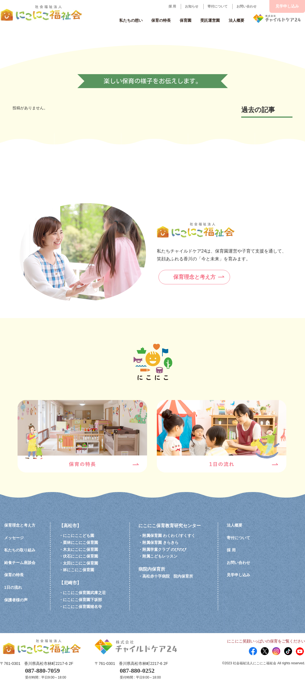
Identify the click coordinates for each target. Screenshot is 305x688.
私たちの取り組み (19, 550)
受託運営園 (210, 20)
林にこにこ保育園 (78, 570)
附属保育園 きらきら (160, 542)
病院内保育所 (151, 569)
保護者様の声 (16, 600)
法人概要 (234, 525)
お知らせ (191, 6)
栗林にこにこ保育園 (80, 542)
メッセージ (14, 538)
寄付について (218, 6)
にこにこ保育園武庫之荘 (84, 592)
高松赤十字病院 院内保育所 (167, 576)
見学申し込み (287, 6)
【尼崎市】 (70, 582)
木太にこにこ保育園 (80, 549)
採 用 (172, 6)
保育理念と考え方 (201, 275)
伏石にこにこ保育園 (80, 556)
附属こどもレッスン (159, 556)
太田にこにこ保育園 (80, 563)
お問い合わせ (246, 6)
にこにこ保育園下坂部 (82, 599)
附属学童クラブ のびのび (164, 549)
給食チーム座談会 (19, 562)
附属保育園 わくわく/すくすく (168, 535)
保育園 (185, 20)
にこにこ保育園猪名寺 (82, 606)
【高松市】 (70, 525)
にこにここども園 (78, 535)
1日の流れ (13, 587)
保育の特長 (14, 575)
